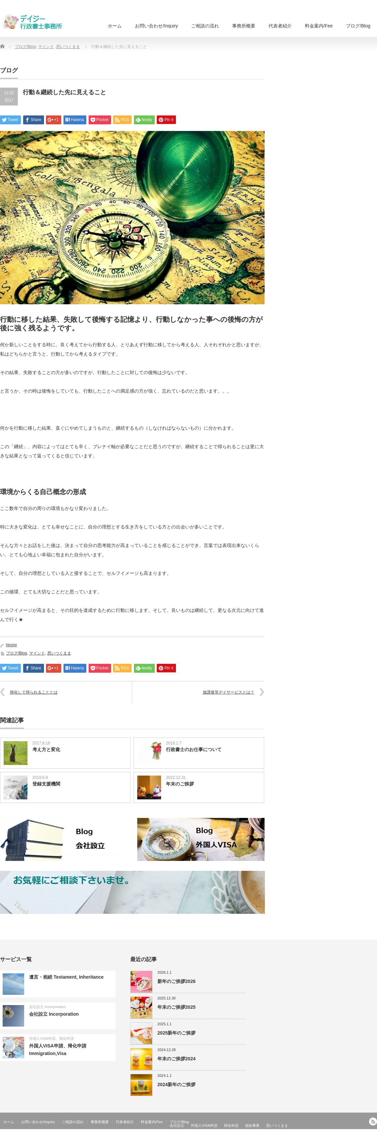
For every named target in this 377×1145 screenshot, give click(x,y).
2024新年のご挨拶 (176, 1084)
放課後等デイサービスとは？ (228, 692)
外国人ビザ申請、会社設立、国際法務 (343, 1140)
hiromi (11, 645)
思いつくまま (68, 46)
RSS (373, 1121)
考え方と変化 (46, 749)
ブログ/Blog (358, 25)
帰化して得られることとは (34, 692)
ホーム (115, 25)
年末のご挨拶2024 (176, 1058)
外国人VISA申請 (204, 1125)
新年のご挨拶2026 (176, 981)
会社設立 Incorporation (47, 1007)
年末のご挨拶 (180, 783)
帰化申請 (231, 1125)
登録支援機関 (46, 783)
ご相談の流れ (205, 25)
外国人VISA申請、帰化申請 (51, 1038)
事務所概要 (243, 25)
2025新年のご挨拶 (176, 1033)
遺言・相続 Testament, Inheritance (66, 977)
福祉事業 (252, 1125)
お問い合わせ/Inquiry (156, 25)
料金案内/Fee (319, 25)
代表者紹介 (280, 25)
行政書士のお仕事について (194, 749)
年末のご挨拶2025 (176, 1007)
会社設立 (177, 1125)
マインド (46, 46)
